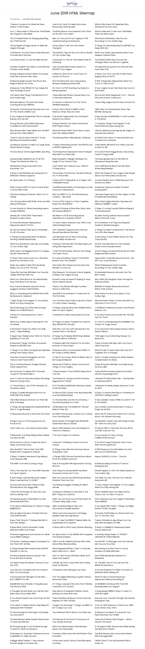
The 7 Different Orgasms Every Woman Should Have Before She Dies (69, 231)
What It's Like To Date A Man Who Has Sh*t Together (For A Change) (114, 351)
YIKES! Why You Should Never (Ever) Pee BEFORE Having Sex (112, 110)
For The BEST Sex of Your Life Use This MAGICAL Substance (111, 563)
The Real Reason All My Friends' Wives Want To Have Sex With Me (29, 620)
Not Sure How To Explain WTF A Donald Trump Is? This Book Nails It (27, 372)
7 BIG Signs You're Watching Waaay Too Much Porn (113, 337)
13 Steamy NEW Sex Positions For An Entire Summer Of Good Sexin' (71, 344)
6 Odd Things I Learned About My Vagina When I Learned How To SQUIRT (28, 478)
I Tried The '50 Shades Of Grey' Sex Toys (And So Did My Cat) (28, 493)
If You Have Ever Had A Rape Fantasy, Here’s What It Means (114, 330)
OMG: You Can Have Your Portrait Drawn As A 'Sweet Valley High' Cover (71, 500)
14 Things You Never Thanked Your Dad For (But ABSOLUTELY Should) (71, 323)
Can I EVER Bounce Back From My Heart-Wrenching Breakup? (113, 167)
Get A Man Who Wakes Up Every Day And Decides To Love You (70, 266)
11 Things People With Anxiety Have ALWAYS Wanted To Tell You (29, 549)
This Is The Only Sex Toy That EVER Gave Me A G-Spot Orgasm (29, 471)
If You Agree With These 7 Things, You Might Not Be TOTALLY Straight (114, 507)
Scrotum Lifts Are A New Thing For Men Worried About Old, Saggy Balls (27, 486)
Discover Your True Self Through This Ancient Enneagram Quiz (115, 599)
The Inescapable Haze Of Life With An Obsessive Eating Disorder (111, 160)
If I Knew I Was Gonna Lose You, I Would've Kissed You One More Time (29, 259)
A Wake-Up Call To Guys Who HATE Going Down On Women (71, 563)
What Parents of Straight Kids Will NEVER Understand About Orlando (70, 422)
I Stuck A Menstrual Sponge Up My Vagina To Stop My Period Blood (115, 131)
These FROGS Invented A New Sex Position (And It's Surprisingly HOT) (113, 372)
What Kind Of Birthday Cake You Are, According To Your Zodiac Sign (111, 39)
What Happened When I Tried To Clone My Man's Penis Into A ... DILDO (71, 549)
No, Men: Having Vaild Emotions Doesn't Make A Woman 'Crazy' (112, 216)
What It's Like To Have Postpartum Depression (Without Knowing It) (110, 578)
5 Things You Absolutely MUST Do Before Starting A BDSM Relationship (28, 238)
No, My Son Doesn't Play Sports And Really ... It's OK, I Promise (29, 231)
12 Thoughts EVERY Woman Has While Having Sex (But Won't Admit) (115, 627)
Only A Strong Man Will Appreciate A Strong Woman (71, 464)
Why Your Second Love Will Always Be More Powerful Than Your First (71, 478)
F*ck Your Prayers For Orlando (65, 435)
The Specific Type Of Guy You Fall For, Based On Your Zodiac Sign (72, 53)
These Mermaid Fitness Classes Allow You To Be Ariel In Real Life (71, 96)
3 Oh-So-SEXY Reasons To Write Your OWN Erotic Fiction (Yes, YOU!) (114, 606)
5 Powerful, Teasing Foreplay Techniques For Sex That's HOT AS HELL (30, 542)
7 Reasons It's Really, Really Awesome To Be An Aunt (114, 386)
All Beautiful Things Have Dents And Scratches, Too (26, 167)
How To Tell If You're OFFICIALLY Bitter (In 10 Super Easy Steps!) (71, 556)
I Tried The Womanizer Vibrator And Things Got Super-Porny (71, 252)
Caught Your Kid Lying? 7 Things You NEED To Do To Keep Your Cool (72, 606)
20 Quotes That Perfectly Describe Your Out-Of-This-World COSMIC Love (30, 110)
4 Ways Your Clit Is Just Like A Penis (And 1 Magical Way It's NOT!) (113, 75)
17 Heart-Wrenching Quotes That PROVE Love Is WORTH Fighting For (72, 145)
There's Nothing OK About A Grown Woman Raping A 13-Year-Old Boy (71, 599)
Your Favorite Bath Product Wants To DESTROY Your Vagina (69, 68)
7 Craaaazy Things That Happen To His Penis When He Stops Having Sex (112, 124)
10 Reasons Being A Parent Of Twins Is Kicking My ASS (111, 464)
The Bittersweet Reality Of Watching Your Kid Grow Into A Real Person (72, 188)
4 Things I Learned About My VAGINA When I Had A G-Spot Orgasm (71, 308)
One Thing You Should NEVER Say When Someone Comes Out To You (69, 471)
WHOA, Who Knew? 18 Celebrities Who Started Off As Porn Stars (112, 25)
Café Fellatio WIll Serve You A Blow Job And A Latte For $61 (114, 145)
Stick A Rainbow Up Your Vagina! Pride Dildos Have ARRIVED (115, 500)
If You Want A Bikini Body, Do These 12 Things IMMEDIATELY (30, 507)
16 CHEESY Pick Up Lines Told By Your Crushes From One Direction (72, 415)
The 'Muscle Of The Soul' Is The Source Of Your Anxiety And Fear (70, 620)
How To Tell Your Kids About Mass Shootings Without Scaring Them (30, 379)
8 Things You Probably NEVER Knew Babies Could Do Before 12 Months (71, 337)
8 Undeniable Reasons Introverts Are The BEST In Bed (113, 273)
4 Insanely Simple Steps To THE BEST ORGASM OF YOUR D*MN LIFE (111, 535)
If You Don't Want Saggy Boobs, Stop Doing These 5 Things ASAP (114, 153)
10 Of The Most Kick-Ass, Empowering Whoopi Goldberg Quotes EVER (69, 82)
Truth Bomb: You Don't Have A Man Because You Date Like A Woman (29, 53)
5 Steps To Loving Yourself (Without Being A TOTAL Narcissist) (114, 209)
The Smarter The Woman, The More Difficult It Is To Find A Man (72, 174)
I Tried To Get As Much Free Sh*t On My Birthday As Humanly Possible (27, 138)
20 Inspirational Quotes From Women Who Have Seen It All (114, 68)
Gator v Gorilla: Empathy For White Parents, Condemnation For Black (114, 358)
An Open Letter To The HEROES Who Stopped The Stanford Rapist (72, 535)
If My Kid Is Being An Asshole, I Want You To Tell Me (29, 195)
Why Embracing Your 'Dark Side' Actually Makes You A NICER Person (28, 308)
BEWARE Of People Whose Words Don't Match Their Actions (112, 287)
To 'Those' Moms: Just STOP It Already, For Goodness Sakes (29, 386)
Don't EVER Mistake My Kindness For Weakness (110, 556)
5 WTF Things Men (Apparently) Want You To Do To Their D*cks (113, 82)
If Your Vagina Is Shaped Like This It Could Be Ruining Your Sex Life (30, 117)
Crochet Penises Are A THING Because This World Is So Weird (114, 181)
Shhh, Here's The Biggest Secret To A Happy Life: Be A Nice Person (29, 252)
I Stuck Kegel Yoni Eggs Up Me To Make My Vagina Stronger (28, 46)
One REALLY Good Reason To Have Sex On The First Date (71, 294)
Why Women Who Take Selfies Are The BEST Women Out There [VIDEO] (29, 131)
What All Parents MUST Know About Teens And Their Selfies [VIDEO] (71, 131)
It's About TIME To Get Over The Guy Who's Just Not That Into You (114, 429)
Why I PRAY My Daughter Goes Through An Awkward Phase (114, 280)
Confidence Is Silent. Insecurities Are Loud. (71, 314)
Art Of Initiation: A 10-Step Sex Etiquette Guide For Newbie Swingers (112, 223)
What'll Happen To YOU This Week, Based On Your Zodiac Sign (114, 471)
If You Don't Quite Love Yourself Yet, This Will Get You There (114, 316)
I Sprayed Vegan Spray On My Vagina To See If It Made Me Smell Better (115, 195)
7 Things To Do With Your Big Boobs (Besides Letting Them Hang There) (30, 351)
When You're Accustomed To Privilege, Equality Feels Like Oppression (69, 514)
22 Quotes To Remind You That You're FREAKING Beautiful (69, 103)
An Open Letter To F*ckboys (22, 180)
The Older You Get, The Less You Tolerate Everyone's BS (113, 478)
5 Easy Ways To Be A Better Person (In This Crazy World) (114, 238)
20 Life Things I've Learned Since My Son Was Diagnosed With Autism (115, 252)
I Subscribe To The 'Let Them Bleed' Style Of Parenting (71, 61)
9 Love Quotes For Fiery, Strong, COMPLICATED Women (109, 436)
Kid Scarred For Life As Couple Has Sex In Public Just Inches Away (28, 443)
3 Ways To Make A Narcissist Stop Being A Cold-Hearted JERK (29, 457)
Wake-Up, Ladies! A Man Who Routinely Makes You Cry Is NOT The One (27, 266)
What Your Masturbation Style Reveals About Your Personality (69, 627)
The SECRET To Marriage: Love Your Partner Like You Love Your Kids (114, 542)
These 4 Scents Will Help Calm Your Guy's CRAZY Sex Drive (113, 344)
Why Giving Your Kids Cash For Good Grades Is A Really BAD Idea (111, 549)
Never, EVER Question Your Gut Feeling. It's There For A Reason (71, 429)
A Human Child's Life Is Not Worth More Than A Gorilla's (72, 634)
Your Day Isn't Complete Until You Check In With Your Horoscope (29, 571)
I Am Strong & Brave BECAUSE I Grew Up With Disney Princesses (30, 202)
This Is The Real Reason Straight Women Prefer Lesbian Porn (28, 365)
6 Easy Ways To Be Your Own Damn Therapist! (68, 46)
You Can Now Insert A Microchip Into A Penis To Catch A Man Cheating (72, 301)
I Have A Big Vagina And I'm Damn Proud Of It (115, 102)
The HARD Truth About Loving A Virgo (26, 463)
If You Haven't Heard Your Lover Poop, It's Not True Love (30, 599)
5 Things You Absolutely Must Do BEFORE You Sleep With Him (115, 46)
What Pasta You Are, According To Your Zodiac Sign (112, 294)
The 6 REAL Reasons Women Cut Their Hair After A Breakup (29, 401)
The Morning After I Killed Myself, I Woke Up (71, 137)
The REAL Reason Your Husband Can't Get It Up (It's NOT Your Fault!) (71, 32)
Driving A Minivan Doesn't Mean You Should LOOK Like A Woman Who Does (29, 75)
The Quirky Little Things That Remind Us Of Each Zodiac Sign (29, 96)
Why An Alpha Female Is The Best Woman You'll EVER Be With (28, 514)
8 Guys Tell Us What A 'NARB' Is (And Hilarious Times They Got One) (68, 110)
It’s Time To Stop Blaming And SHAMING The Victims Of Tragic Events (114, 323)
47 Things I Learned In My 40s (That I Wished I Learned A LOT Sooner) (72, 585)
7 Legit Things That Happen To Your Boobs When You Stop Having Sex (29, 301)
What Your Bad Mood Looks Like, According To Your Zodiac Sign (29, 245)
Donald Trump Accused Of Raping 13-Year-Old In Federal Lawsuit (71, 280)
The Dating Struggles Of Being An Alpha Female (70, 486)
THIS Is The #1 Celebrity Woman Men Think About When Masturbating (71, 542)
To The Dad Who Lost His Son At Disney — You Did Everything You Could (70, 401)
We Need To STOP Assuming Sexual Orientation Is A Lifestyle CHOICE (68, 216)
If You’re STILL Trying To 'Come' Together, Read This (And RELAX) (70, 202)
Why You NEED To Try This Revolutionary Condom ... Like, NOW (70, 195)
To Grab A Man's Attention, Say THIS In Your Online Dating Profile (71, 223)
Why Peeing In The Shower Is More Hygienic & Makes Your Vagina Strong (71, 273)
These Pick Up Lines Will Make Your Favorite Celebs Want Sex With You (29, 273)
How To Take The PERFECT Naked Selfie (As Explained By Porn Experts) (71, 521)
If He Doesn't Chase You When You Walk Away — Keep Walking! (28, 330)
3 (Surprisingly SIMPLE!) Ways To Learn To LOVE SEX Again (113, 592)
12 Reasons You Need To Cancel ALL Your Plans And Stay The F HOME (113, 613)
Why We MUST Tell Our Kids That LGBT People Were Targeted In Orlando (27, 450)
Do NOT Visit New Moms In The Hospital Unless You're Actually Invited (112, 245)
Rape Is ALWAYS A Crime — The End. (110, 456)
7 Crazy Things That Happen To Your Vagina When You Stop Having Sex (115, 486)
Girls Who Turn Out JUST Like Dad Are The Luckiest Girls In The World (70, 330)
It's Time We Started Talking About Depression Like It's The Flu (25, 223)
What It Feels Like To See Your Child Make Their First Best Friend (113, 32)
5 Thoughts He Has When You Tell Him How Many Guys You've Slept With (29, 592)
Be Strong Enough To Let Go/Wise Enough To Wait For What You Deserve (28, 627)
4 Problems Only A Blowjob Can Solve (69, 570)
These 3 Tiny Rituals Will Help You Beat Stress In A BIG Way (69, 287)
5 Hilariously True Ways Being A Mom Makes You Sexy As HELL (29, 436)
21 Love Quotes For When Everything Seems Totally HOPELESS (29, 209)
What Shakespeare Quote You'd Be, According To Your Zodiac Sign (110, 266)
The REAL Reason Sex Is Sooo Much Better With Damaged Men (113, 634)
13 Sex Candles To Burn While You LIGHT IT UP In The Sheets (115, 401)
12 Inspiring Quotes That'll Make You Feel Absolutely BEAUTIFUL (28, 500)
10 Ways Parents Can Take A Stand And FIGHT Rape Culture (70, 124)
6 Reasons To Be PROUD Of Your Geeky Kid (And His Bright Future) (29, 89)
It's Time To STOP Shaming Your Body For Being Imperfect (70, 89)
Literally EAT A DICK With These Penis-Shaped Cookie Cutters (26, 216)
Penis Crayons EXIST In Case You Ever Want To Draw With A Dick (29, 188)
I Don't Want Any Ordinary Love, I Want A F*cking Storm (70, 167)
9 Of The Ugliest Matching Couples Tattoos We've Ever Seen (71, 578)
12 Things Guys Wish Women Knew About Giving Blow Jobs (70, 450)
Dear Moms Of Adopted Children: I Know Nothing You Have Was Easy (70, 592)
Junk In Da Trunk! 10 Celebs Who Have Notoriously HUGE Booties (69, 25)
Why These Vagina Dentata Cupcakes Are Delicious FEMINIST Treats (113, 202)
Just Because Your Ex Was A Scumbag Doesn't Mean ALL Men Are (69, 238)
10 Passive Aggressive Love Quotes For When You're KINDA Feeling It (30, 535)
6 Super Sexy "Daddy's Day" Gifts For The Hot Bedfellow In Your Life (30, 337)
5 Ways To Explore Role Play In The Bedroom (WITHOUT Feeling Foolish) (115, 393)
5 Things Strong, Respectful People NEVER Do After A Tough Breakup (30, 408)
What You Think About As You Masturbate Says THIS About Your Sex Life (28, 280)
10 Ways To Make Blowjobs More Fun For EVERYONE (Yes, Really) (28, 393)
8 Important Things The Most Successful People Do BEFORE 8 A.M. (28, 344)
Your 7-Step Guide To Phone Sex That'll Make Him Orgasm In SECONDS (30, 32)
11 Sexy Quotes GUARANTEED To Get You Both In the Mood (115, 117)
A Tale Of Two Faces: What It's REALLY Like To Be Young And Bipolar (72, 358)
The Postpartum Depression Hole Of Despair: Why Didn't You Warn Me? (72, 153)
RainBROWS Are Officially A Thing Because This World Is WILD (29, 585)
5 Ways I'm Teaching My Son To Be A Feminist (26, 316)
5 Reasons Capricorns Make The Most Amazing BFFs (112, 188)
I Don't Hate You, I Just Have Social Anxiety (29, 428)
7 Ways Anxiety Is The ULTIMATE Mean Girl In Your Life (71, 372)
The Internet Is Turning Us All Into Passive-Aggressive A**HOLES (71, 379)
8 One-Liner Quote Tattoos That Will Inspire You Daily (71, 641)
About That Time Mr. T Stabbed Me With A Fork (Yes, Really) (28, 521)
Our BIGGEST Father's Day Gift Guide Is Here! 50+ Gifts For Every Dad (115, 422)
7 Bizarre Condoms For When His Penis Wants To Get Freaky (27, 25)
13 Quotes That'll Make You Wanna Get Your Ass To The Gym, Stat (114, 514)
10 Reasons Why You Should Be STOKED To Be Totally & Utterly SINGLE (71, 351)
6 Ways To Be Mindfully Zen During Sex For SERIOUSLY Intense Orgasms (29, 174)
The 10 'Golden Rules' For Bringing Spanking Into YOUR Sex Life (29, 39)
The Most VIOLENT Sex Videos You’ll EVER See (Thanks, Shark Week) (30, 68)
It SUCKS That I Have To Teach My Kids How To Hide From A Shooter (114, 138)
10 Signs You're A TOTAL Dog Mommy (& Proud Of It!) (27, 422)
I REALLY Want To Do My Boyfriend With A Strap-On (113, 641)
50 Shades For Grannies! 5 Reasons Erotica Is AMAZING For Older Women (29, 634)
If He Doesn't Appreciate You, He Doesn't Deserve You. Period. (70, 117)
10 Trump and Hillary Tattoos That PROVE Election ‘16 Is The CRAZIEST (70, 259)
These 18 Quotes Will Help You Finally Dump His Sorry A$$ (114, 365)
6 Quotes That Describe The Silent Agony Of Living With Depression (72, 245)
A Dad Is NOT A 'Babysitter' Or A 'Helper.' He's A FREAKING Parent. (72, 181)
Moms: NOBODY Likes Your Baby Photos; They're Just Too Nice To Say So (112, 493)
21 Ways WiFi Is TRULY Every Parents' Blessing (72, 527)
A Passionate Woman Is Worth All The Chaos (30, 414)
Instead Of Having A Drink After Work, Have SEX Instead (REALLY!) (71, 209)
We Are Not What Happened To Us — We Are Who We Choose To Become (115, 96)
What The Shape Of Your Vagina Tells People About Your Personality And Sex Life (115, 174)
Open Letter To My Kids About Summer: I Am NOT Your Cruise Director (114, 259)
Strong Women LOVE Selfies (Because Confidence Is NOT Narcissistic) (27, 124)
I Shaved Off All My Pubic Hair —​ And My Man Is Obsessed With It (114, 379)
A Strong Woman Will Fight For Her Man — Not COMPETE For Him (28, 578)
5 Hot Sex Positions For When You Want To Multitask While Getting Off (114, 571)
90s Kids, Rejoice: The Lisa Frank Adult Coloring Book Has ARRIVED (26, 103)
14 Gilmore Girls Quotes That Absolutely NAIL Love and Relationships (72, 393)
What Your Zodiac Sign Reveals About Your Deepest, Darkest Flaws (114, 53)
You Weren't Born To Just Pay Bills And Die (28, 59)
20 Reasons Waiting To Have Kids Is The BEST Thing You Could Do (70, 493)
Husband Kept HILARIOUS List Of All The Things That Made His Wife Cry (27, 160)
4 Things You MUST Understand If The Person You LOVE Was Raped (115, 231)
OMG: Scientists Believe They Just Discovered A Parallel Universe (67, 507)
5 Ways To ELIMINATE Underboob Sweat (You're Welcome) (112, 528)
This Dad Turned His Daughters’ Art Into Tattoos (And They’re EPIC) (27, 358)
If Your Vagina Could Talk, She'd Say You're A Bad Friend (115, 89)
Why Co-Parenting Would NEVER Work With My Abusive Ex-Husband (29, 294)
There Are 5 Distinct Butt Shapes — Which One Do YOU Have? (113, 620)
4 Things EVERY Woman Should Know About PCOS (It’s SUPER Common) (71, 457)
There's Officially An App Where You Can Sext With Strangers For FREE (113, 521)
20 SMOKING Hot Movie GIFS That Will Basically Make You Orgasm (111, 585)
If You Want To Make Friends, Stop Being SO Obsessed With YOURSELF (29, 606)
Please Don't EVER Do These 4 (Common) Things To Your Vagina (70, 365)
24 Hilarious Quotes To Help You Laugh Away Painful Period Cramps (30, 145)
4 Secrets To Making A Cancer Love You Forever (70, 443)
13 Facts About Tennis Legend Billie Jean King (30, 151)
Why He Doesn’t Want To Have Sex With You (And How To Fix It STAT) (114, 301)
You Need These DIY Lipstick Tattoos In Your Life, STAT (29, 563)
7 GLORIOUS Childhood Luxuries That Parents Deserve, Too (115, 308)
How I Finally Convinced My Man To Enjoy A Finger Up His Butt (114, 408)
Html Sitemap (15, 19)
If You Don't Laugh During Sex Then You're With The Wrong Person (113, 443)
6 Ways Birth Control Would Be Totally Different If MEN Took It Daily (27, 528)
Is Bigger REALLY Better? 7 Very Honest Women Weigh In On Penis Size (27, 641)
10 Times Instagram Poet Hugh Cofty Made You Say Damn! (29, 613)
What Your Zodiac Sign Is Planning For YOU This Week (29, 323)
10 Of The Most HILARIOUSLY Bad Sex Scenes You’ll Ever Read (71, 386)
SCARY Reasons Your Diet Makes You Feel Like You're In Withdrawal (113, 450)
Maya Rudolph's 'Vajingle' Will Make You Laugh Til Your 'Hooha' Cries (69, 160)
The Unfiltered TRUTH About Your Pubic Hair (71, 612)
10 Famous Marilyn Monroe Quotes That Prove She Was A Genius (27, 556)
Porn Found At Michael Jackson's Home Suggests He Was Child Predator (27, 287)
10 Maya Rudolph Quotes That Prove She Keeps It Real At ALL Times (28, 82)
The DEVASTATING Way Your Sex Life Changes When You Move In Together (112, 61)
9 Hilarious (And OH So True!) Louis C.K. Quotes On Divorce (69, 75)
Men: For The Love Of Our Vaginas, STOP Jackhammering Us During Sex (70, 39)
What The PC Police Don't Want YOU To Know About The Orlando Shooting (115, 415)
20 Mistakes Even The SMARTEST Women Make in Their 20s (70, 408)
